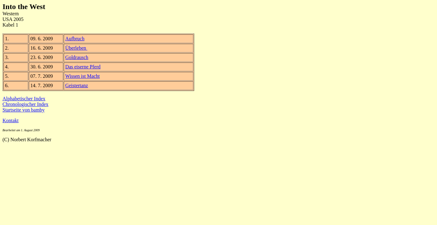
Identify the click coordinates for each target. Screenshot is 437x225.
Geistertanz (76, 85)
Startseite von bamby (23, 109)
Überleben (76, 48)
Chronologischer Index (25, 104)
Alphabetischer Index (23, 98)
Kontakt (10, 120)
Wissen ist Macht (82, 76)
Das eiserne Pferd (83, 66)
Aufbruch (74, 38)
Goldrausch (76, 57)
